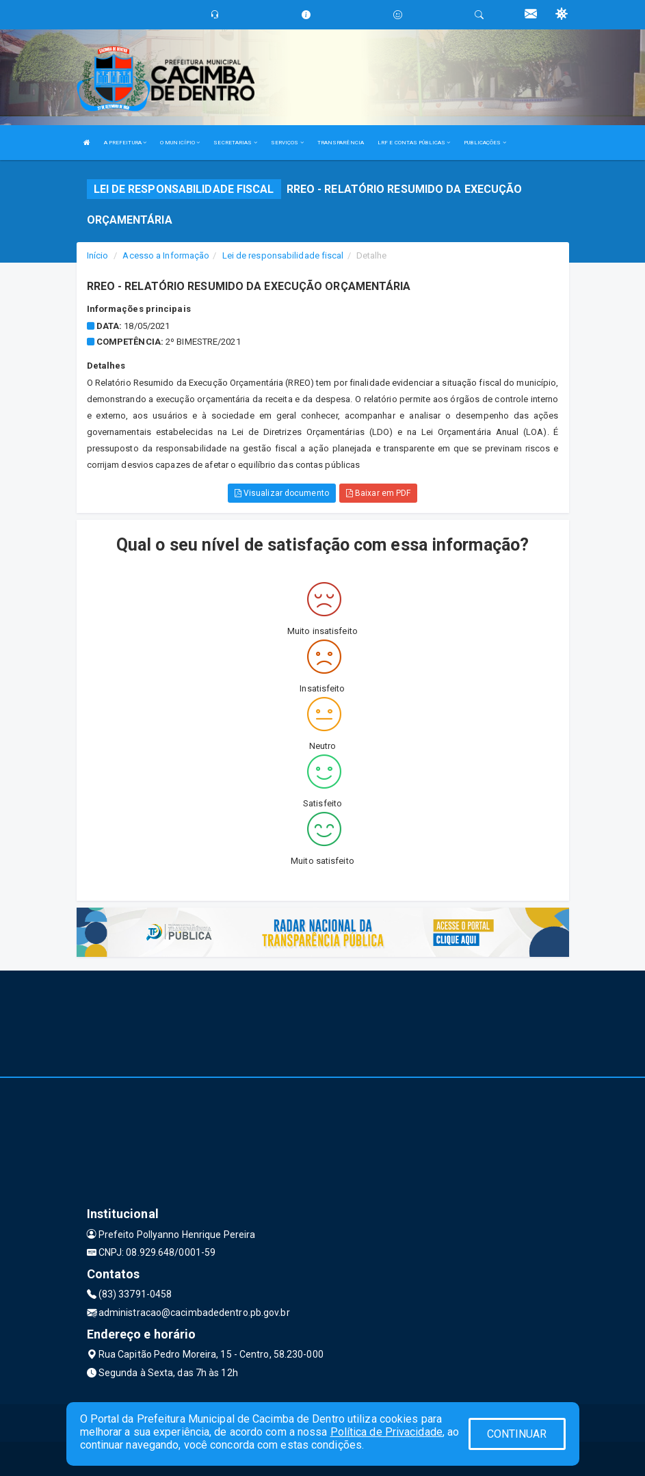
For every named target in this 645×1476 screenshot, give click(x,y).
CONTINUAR (517, 1433)
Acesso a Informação (165, 255)
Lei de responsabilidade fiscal (283, 255)
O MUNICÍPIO (180, 143)
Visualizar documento (282, 493)
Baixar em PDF (378, 493)
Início (98, 255)
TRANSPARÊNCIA (340, 143)
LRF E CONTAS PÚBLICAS (414, 143)
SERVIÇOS (287, 143)
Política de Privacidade (386, 1431)
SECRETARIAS (234, 143)
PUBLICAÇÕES (484, 143)
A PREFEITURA (125, 143)
